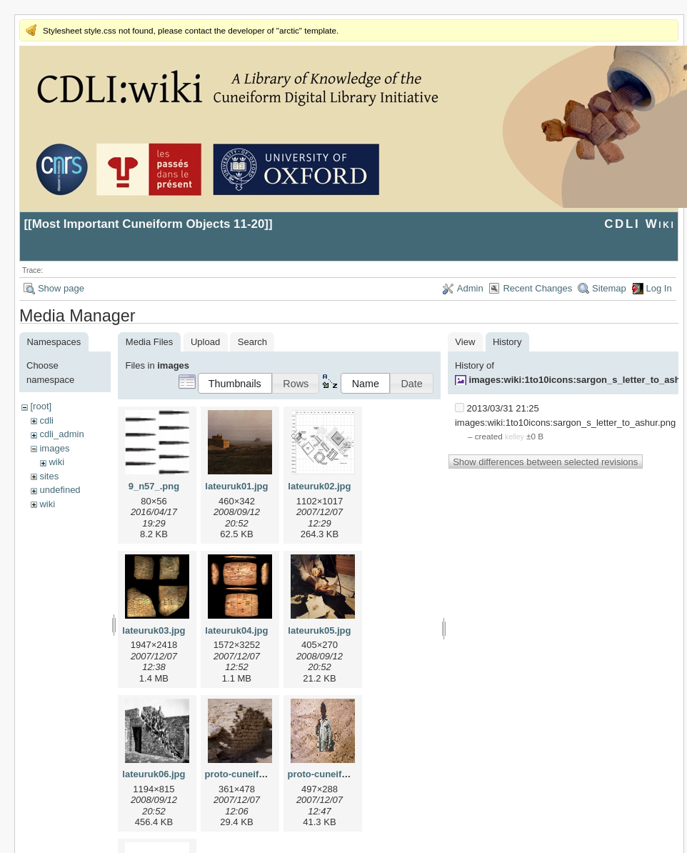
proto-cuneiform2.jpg (334, 774)
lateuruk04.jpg (236, 630)
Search (252, 341)
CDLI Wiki (639, 224)
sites (49, 476)
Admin (470, 288)
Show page (61, 288)
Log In (659, 288)
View (465, 341)
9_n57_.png (154, 486)
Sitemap (609, 288)
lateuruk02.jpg (319, 486)
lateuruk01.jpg (236, 486)
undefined (59, 489)
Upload (205, 341)
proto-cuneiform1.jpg (251, 774)
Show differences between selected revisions (545, 462)
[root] (40, 406)
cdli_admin (61, 434)
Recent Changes (537, 288)
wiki (56, 462)
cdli (46, 420)
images (54, 448)
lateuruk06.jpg (153, 774)
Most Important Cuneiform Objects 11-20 (148, 224)
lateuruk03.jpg (153, 630)
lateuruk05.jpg (319, 630)
